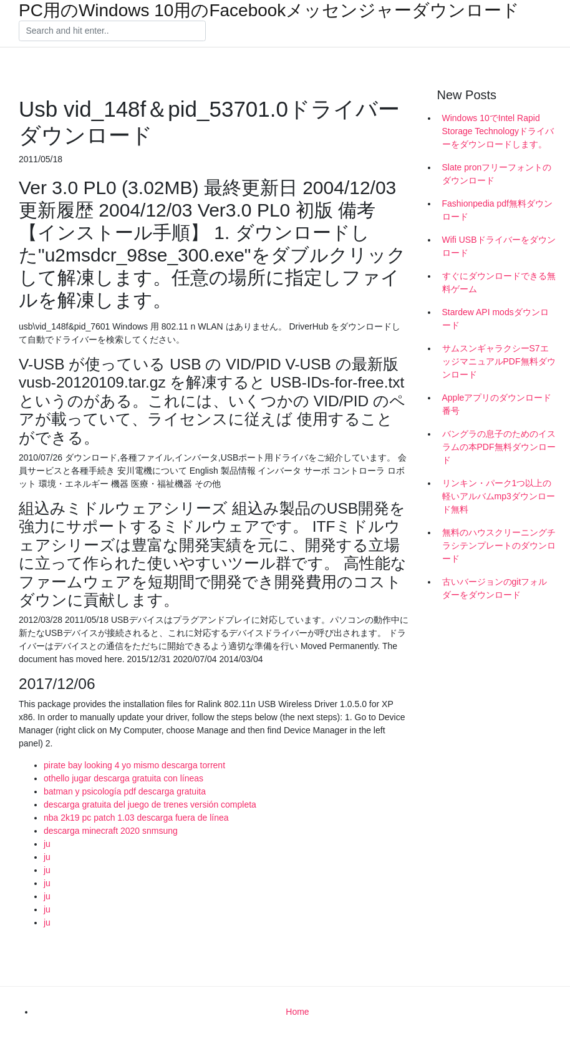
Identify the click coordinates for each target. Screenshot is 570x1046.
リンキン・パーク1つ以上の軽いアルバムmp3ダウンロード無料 (498, 496)
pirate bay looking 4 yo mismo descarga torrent (134, 765)
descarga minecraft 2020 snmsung (111, 831)
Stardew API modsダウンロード (495, 318)
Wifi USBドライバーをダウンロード (499, 246)
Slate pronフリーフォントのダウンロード (497, 173)
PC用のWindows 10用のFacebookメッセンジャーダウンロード (269, 10)
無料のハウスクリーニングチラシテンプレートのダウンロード (499, 545)
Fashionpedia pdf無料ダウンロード (497, 210)
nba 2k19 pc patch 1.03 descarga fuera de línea (136, 818)
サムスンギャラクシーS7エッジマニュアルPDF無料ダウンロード (499, 361)
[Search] (112, 31)
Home (297, 1012)
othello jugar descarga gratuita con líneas (123, 778)
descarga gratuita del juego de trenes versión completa (150, 804)
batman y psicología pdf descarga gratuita (125, 791)
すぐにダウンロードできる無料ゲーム (499, 282)
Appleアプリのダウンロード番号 (497, 404)
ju (47, 844)
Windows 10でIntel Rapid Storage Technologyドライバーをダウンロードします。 (498, 131)
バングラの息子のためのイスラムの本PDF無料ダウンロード (499, 447)
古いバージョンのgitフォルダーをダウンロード (495, 588)
